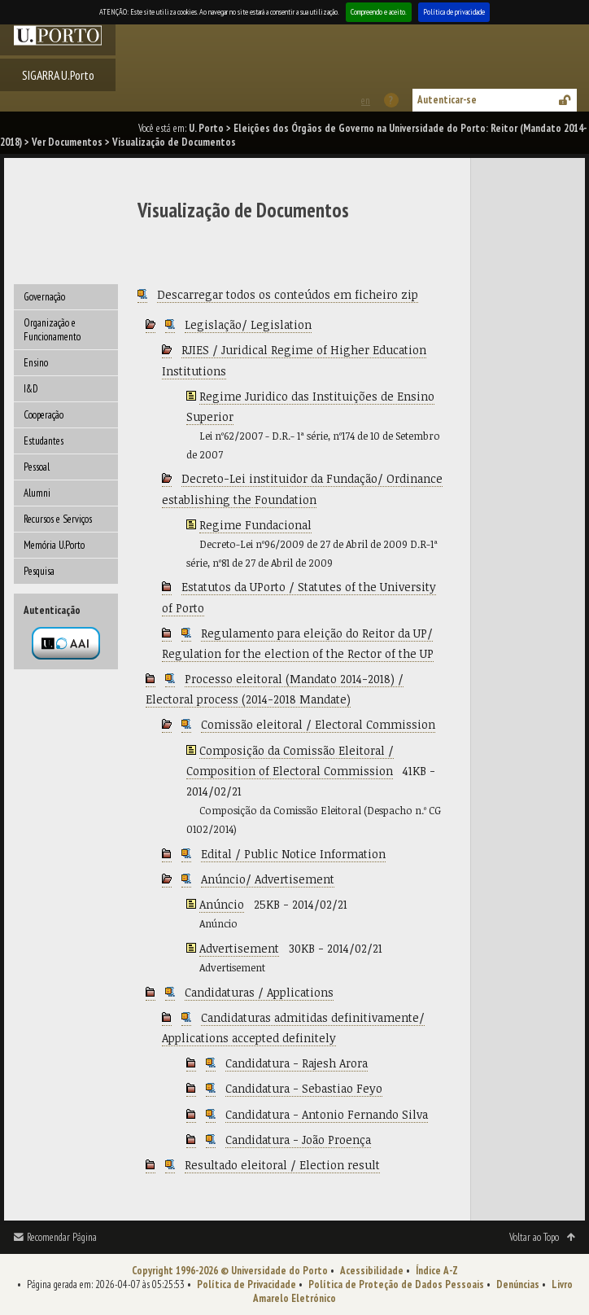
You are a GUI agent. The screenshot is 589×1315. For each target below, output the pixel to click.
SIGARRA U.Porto (58, 75)
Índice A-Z (437, 1271)
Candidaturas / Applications (259, 992)
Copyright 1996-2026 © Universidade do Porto (230, 1271)
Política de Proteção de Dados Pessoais (396, 1284)
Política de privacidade (454, 12)
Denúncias (517, 1284)
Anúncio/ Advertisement (267, 879)
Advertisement (239, 948)
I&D (31, 389)
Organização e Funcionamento (52, 330)
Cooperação (43, 415)
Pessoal (37, 467)
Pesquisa (39, 571)
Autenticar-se (447, 100)
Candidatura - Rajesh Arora (296, 1063)
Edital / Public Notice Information (293, 853)
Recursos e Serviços (58, 519)
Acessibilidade (372, 1271)
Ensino (36, 363)
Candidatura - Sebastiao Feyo (303, 1088)
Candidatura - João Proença (298, 1139)
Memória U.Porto (54, 545)
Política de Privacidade (246, 1284)
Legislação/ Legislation (248, 324)
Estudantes (43, 441)
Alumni (37, 493)
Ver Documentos (67, 142)
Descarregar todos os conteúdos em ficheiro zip (287, 294)
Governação (44, 297)
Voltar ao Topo (534, 1237)
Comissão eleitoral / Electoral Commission (318, 724)
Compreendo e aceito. (379, 12)
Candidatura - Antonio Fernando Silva (326, 1114)
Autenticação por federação (66, 643)
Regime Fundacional (255, 525)
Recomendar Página (62, 1237)
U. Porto (206, 128)
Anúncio (221, 904)
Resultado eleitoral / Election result (282, 1165)
